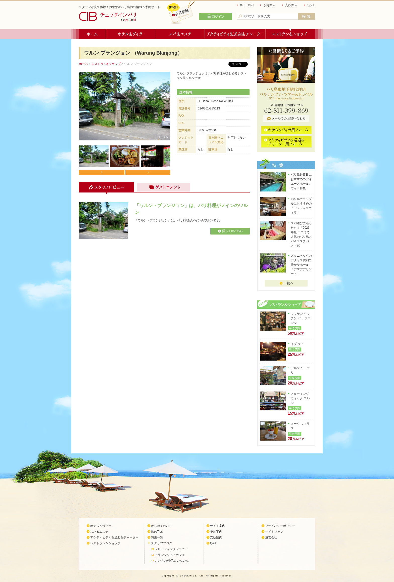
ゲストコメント (162, 188)
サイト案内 (245, 5)
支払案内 (290, 5)
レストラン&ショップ (106, 64)
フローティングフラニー (171, 549)
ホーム (92, 34)
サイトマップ (274, 531)
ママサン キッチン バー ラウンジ (301, 318)
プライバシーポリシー (280, 526)
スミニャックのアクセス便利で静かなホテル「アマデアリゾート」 (301, 265)
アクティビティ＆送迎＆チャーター (235, 34)
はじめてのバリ (161, 526)
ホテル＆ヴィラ (130, 34)
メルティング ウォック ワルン (300, 398)
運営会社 (271, 537)
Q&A (309, 5)
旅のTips (157, 531)
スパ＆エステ (180, 34)
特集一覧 (157, 537)
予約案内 (268, 5)
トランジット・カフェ (170, 555)
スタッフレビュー (105, 188)
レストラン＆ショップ (290, 34)
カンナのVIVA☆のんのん (171, 560)
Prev (101, 172)
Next (147, 172)
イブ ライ (297, 344)
